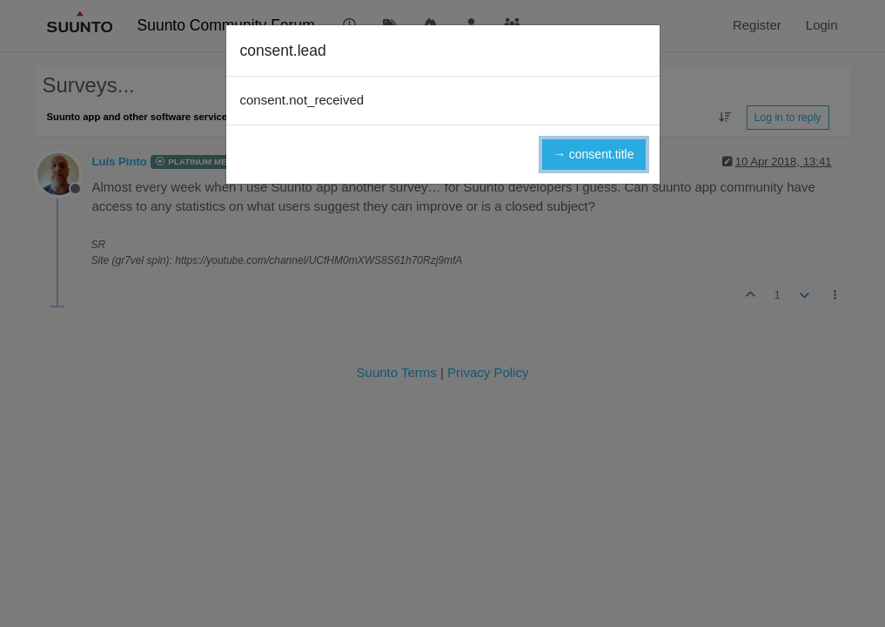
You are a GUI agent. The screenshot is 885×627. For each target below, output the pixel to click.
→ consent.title (593, 154)
